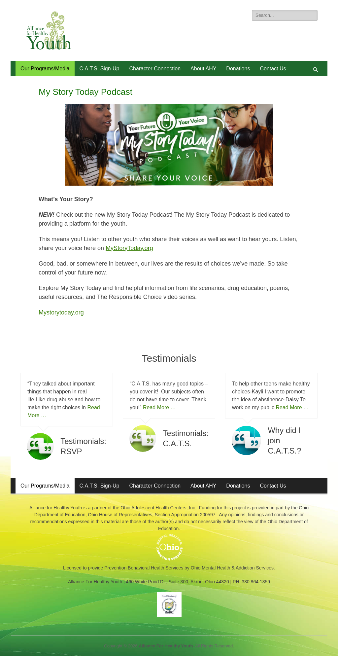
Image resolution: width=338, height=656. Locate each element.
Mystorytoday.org (61, 312)
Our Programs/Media (45, 68)
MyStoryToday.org (129, 248)
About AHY (203, 68)
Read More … (159, 407)
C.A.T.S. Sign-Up (99, 68)
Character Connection (155, 68)
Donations (238, 68)
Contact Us (273, 68)
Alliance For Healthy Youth (166, 645)
